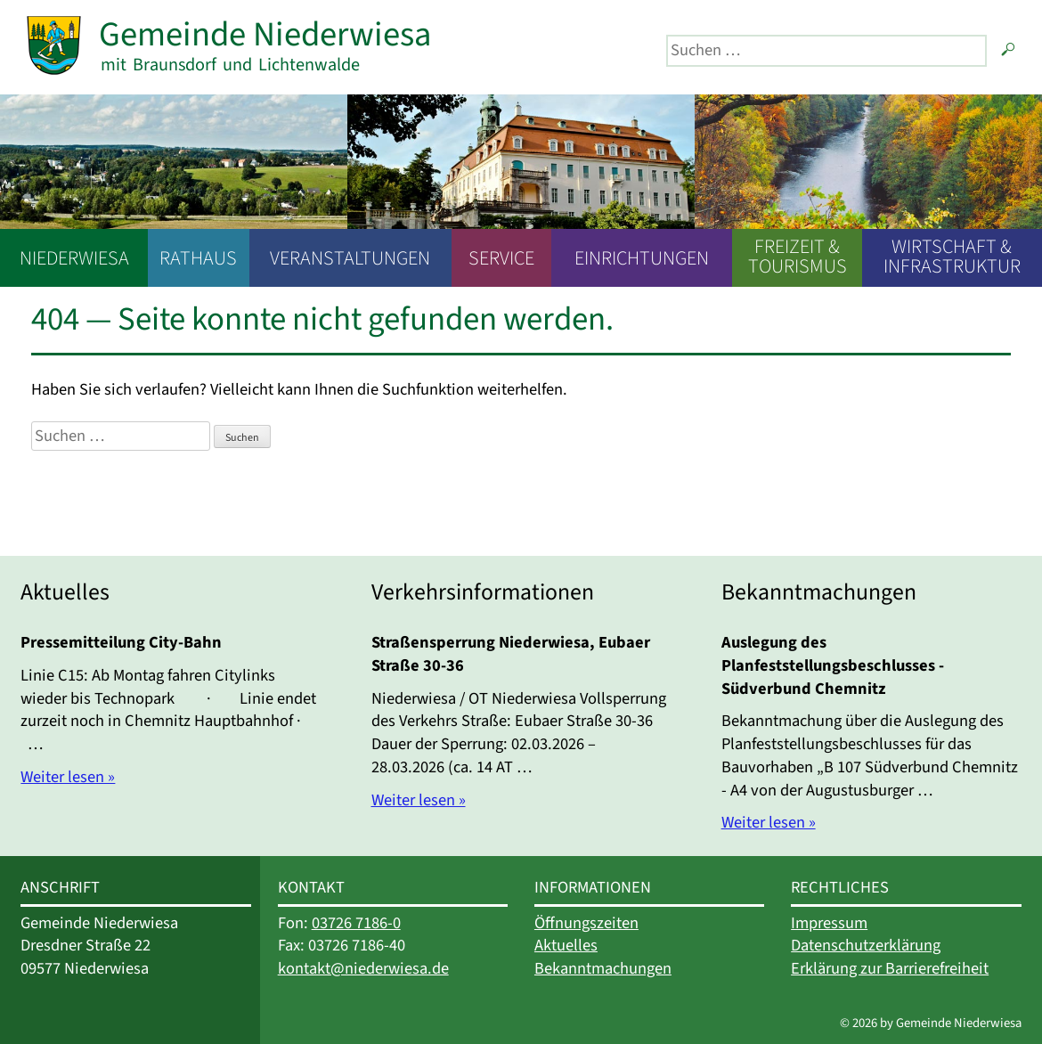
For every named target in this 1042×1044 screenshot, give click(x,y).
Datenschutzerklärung (865, 945)
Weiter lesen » (67, 776)
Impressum (829, 922)
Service (501, 258)
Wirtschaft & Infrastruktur (952, 256)
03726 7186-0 (356, 922)
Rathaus (198, 258)
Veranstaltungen (350, 258)
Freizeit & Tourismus (797, 256)
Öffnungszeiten (586, 922)
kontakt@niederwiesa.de (363, 968)
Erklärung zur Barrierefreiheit (890, 968)
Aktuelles (566, 945)
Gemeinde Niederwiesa (265, 34)
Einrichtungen (641, 258)
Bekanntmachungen (603, 968)
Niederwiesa (74, 258)
